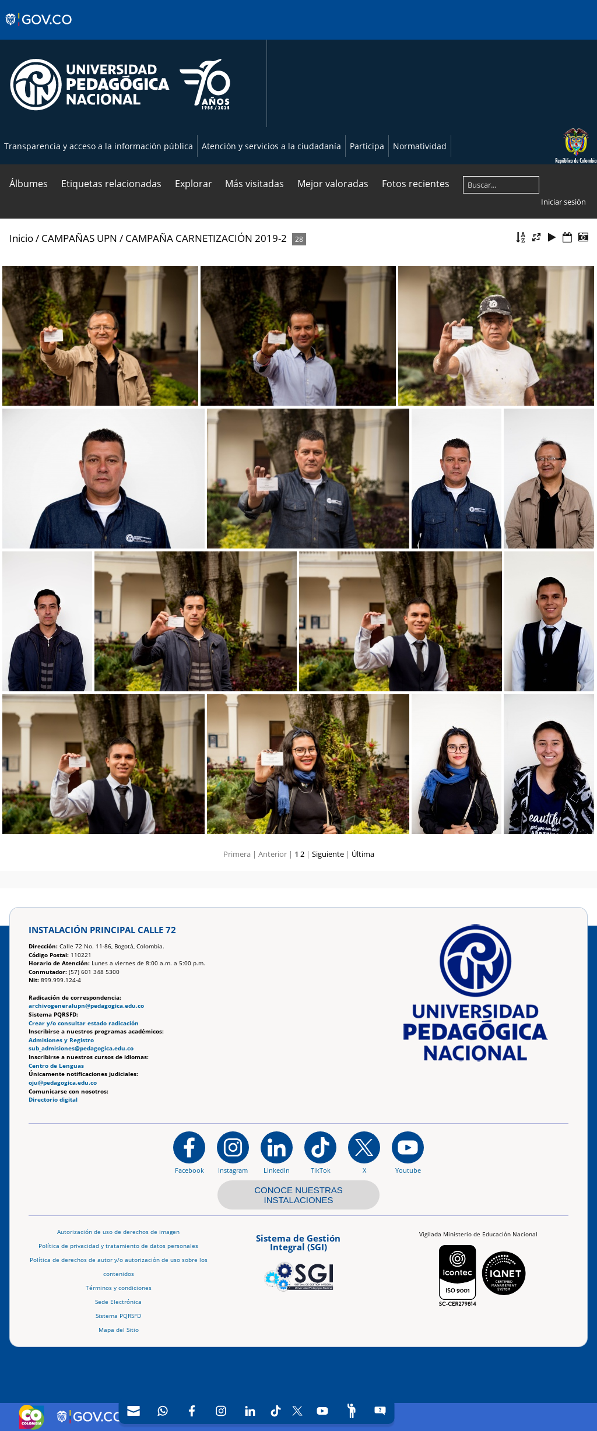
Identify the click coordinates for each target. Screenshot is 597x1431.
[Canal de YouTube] (322, 1411)
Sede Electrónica (118, 1302)
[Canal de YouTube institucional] (408, 1152)
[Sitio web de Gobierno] (39, 31)
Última (363, 854)
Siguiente (328, 854)
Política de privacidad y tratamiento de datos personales (118, 1246)
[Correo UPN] (133, 1411)
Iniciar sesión (563, 201)
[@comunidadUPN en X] (364, 1152)
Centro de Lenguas (56, 1066)
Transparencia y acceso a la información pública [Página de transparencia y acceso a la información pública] (98, 146)
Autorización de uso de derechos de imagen (118, 1232)
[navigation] (257, 1411)
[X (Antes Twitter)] (297, 1411)
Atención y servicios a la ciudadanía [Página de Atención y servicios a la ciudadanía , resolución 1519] (271, 146)
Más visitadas (254, 183)
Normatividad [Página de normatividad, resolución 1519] (420, 146)
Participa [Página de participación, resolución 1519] (367, 146)
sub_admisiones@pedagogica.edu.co (81, 1048)
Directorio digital (53, 1099)
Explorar (193, 183)
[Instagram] (233, 1152)
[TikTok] (276, 1411)
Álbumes (28, 183)
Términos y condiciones (119, 1288)
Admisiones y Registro (61, 1040)
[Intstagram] (221, 1411)
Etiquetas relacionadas (111, 183)
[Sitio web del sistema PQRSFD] (380, 1411)
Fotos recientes (415, 183)
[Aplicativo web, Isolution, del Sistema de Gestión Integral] (298, 1260)
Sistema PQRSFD (118, 1316)
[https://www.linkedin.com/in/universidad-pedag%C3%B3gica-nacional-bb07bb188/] (276, 1152)
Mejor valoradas (332, 183)
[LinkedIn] (250, 1411)
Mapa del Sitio (119, 1330)
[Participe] (351, 1411)
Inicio (21, 238)
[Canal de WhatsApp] (162, 1411)
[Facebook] (191, 1411)
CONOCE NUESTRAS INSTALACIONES (298, 1195)
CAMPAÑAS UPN (79, 238)
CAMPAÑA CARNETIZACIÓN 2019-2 (206, 238)
